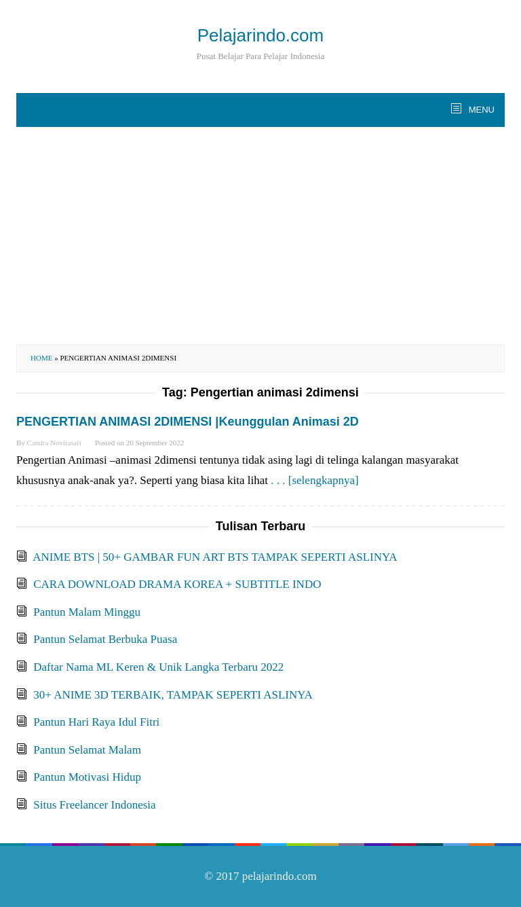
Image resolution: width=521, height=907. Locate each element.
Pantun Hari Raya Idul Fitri (96, 722)
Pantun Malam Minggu (86, 612)
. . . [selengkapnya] (314, 480)
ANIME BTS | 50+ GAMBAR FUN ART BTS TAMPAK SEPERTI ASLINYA (215, 557)
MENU (480, 110)
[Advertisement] (260, 236)
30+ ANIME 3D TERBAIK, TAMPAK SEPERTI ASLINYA (173, 694)
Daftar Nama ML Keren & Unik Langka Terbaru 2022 (158, 667)
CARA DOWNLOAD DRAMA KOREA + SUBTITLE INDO (177, 584)
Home (41, 358)
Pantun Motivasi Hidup (87, 777)
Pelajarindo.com (260, 35)
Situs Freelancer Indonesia (94, 804)
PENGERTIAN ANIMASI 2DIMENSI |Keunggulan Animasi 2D (187, 421)
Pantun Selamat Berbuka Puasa (105, 639)
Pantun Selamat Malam (87, 749)
